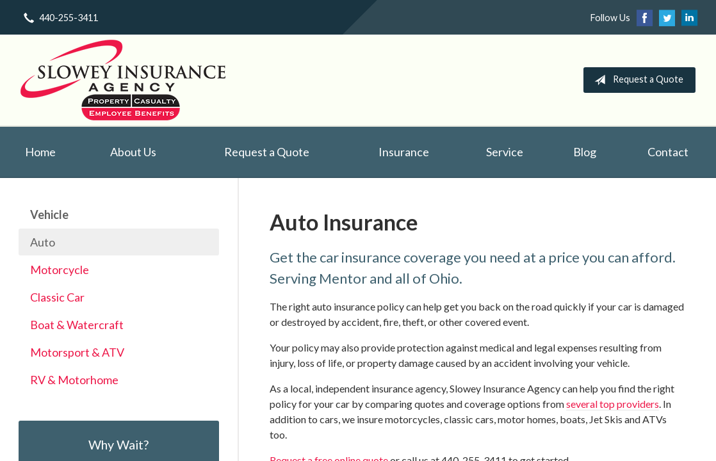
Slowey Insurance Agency (122, 80)
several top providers (612, 404)
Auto (42, 242)
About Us (133, 152)
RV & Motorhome (74, 380)
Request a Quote (636, 80)
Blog (584, 152)
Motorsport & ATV (77, 352)
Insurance (403, 152)
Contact (667, 152)
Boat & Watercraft (77, 325)
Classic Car (57, 297)
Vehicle (49, 214)
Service (504, 152)
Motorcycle (59, 270)
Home (40, 152)
